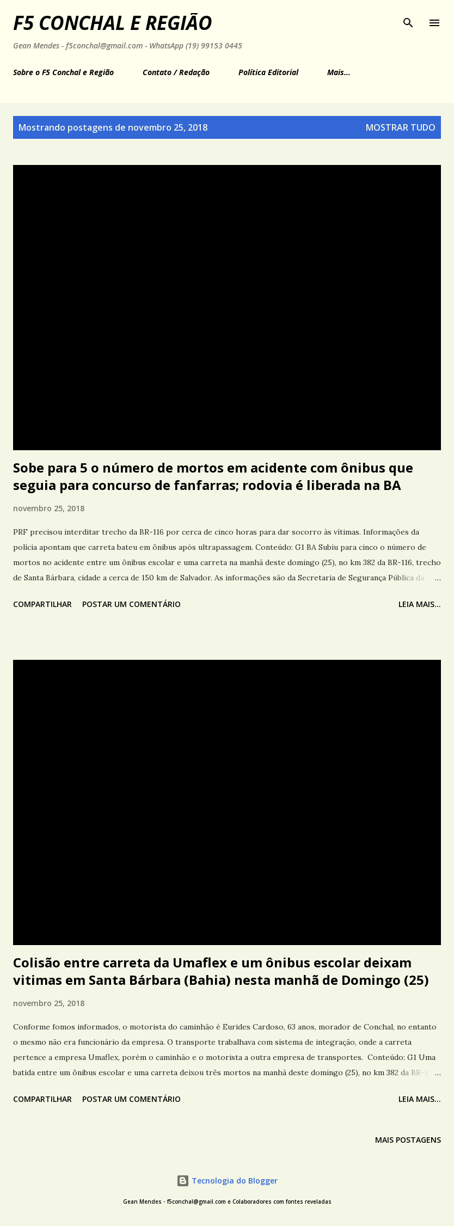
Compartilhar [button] (42, 604)
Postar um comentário (131, 604)
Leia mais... (419, 604)
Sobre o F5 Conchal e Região (63, 72)
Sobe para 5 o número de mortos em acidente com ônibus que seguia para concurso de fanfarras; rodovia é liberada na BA (213, 476)
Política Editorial (268, 72)
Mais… (339, 72)
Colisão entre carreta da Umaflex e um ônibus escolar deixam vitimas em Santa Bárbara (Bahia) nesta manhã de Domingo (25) (221, 971)
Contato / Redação (176, 72)
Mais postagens (408, 1140)
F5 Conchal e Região (112, 22)
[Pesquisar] (408, 19)
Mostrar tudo (400, 127)
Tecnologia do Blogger (227, 1180)
